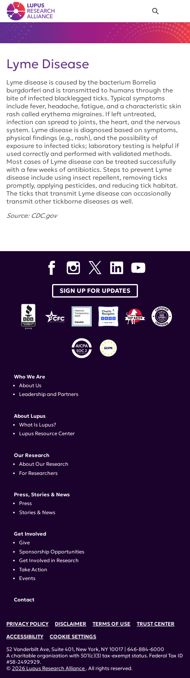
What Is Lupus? (37, 425)
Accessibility (24, 637)
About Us (30, 385)
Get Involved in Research (49, 560)
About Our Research (43, 464)
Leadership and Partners (48, 394)
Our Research (31, 455)
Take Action (33, 570)
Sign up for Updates (95, 290)
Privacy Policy (27, 624)
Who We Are (29, 377)
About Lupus (30, 416)
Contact (24, 600)
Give (24, 543)
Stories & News (37, 512)
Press (25, 503)
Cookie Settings (73, 637)
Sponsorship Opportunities (51, 552)
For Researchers (38, 473)
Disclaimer (70, 624)
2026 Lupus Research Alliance (49, 668)
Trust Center (155, 624)
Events (27, 578)
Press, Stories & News (42, 495)
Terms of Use (111, 624)
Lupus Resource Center (47, 433)
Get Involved (30, 534)
